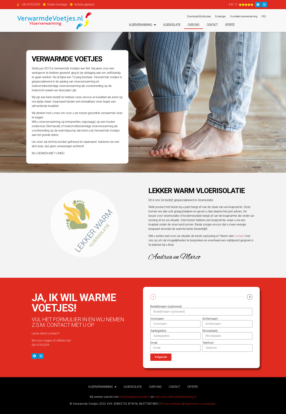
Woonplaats (210, 330)
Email (153, 342)
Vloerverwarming (142, 24)
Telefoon (208, 342)
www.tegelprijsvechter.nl (134, 397)
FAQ (264, 16)
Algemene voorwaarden (200, 403)
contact (239, 236)
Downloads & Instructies (199, 16)
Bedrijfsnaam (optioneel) (166, 306)
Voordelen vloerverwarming (243, 16)
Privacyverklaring (172, 403)
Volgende (161, 357)
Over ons (193, 25)
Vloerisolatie (171, 25)
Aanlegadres (158, 330)
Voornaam (157, 318)
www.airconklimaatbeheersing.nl (175, 397)
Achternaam (210, 318)
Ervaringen (220, 16)
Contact (212, 25)
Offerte (230, 25)
